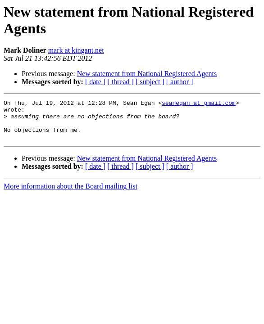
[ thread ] (120, 82)
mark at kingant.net (76, 50)
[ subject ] (150, 82)
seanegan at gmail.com (199, 104)
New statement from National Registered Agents (147, 73)
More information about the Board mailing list (70, 194)
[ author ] (179, 82)
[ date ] (95, 82)
